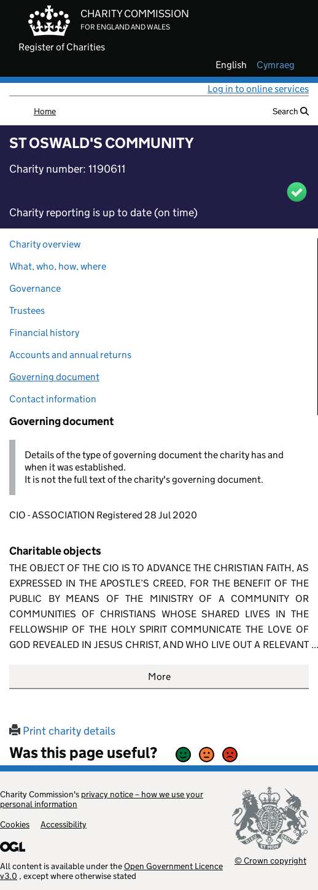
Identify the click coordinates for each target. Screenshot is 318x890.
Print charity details (62, 731)
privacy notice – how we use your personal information (101, 799)
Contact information (52, 399)
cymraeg (276, 65)
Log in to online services (258, 89)
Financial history (44, 332)
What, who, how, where (57, 266)
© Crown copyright (270, 860)
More (159, 676)
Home (45, 111)
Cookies (14, 824)
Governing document (54, 377)
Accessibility (64, 824)
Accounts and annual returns (70, 355)
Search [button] (291, 111)
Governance (35, 288)
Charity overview (44, 244)
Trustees (27, 310)
